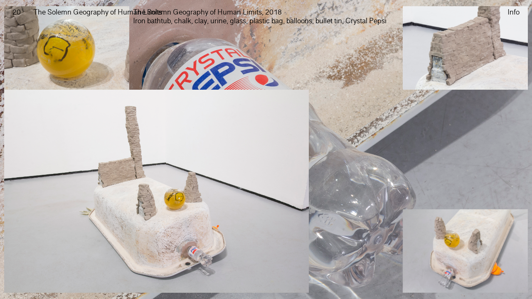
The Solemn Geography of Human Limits (97, 12)
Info (513, 12)
